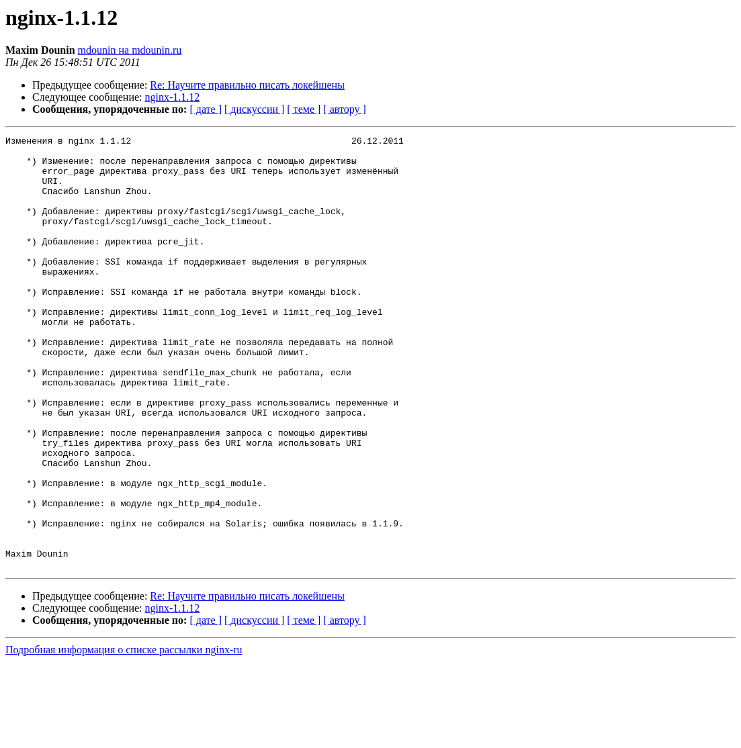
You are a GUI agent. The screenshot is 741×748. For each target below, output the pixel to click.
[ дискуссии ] (254, 109)
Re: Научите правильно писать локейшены (247, 85)
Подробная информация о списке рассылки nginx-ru (124, 736)
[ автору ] (344, 109)
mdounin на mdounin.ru (130, 50)
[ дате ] (205, 109)
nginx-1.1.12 (172, 97)
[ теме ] (303, 109)
